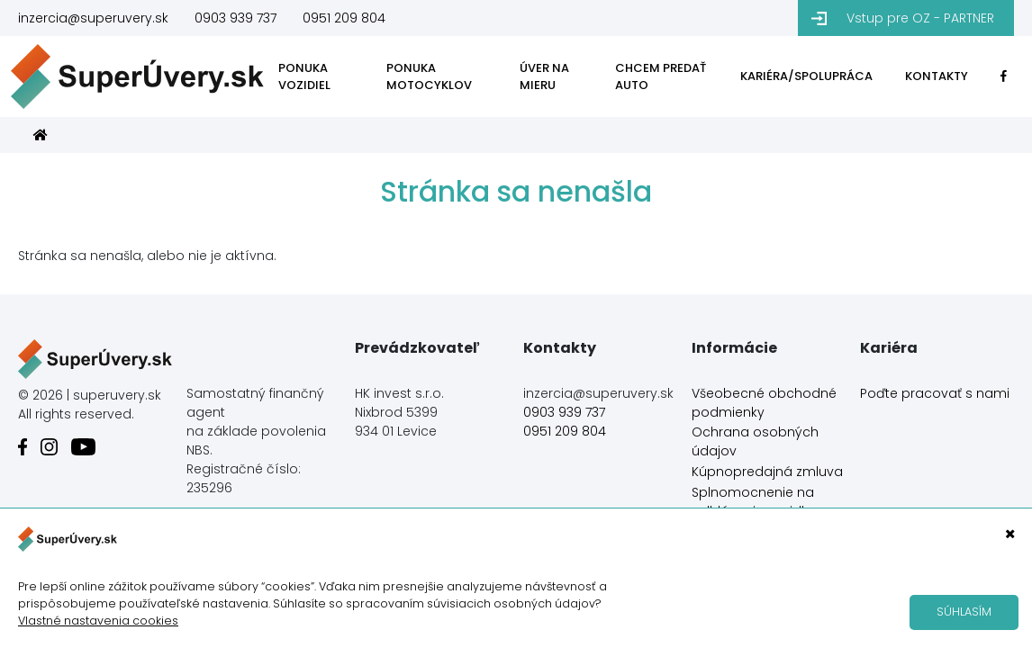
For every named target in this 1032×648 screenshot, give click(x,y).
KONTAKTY (936, 76)
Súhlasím (964, 611)
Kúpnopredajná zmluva (767, 472)
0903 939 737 (235, 18)
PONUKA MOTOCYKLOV (429, 76)
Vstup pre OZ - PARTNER (920, 18)
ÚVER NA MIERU (544, 76)
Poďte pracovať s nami (934, 393)
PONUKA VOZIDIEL (304, 76)
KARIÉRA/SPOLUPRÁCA (806, 76)
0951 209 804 (344, 18)
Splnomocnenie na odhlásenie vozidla (753, 501)
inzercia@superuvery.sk (93, 18)
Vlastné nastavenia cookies (98, 620)
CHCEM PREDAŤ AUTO (660, 76)
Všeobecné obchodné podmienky (764, 402)
